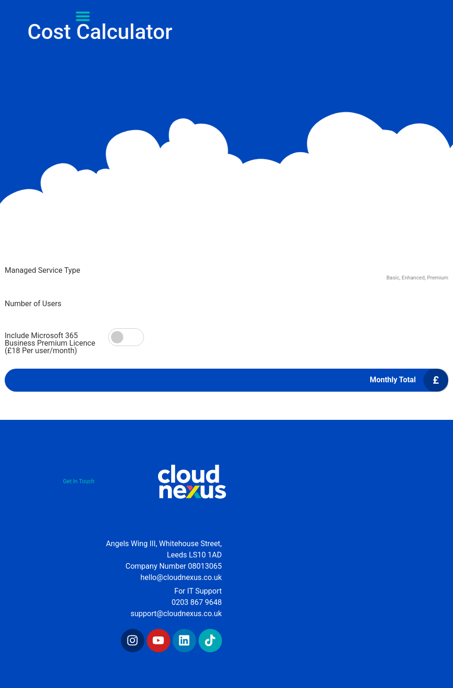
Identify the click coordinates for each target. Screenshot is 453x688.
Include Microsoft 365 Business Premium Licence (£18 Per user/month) (50, 343)
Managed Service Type (42, 270)
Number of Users (33, 304)
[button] (83, 16)
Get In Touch (79, 481)
